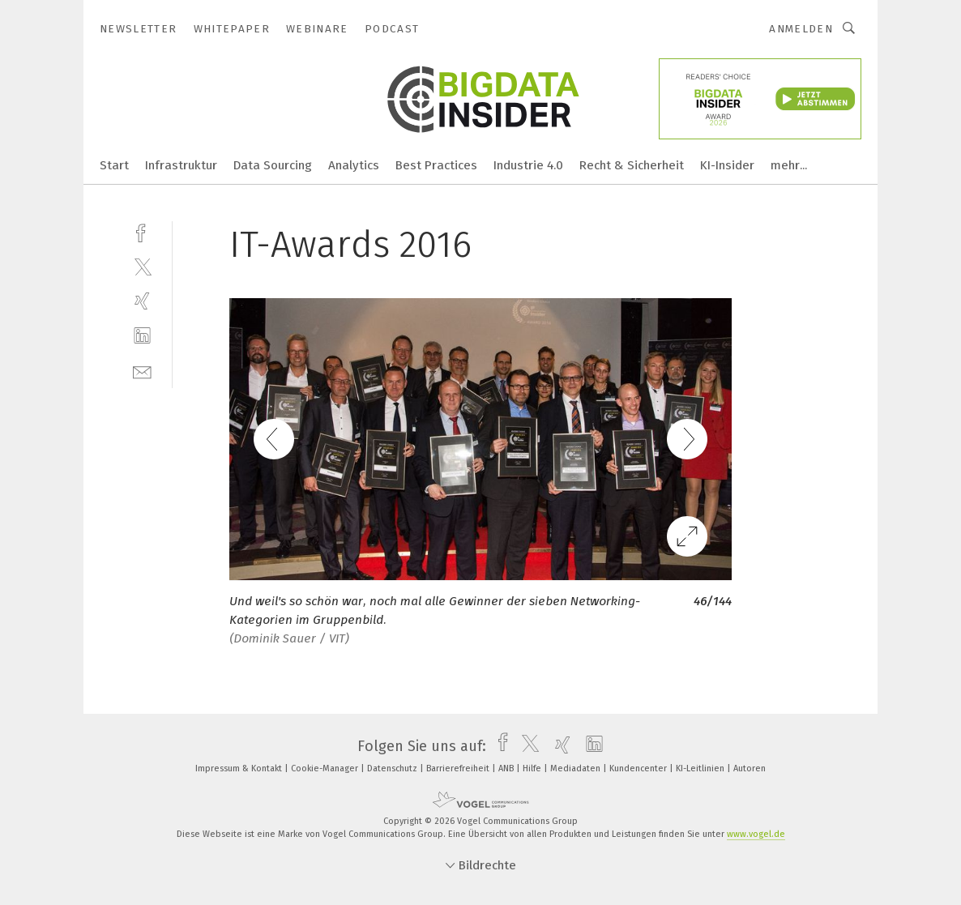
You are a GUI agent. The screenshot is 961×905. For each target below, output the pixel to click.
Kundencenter (639, 768)
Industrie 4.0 (528, 165)
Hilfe (533, 768)
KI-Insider (727, 165)
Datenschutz (393, 768)
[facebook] (142, 231)
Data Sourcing (272, 165)
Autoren (749, 768)
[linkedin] (142, 336)
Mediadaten (576, 768)
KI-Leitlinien (701, 768)
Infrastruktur (181, 165)
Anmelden (801, 29)
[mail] (142, 371)
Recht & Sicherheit (631, 165)
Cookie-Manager (326, 768)
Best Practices (436, 165)
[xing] (142, 301)
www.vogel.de (756, 834)
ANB (507, 768)
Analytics (353, 165)
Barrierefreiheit (459, 768)
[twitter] (142, 266)
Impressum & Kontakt (239, 768)
